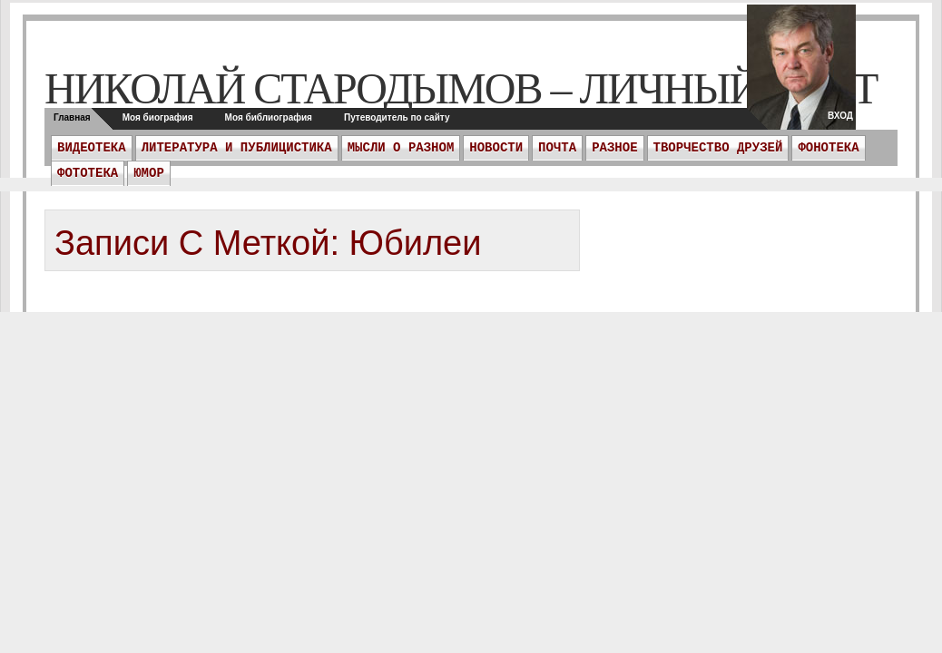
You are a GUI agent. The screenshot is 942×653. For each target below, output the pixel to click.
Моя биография (158, 117)
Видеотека (91, 148)
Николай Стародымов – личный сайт (460, 88)
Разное (614, 148)
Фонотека (828, 148)
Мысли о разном (401, 148)
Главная (72, 117)
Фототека (87, 173)
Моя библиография (268, 117)
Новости (496, 148)
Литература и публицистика (237, 148)
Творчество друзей (718, 148)
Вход (840, 116)
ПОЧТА (557, 148)
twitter (801, 73)
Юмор (148, 173)
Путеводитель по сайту (397, 117)
